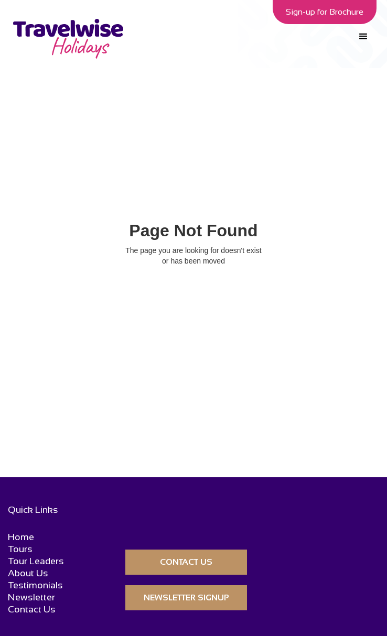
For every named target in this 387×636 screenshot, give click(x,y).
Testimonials (35, 585)
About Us (28, 573)
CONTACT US (186, 561)
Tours (20, 549)
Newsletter (31, 597)
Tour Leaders (36, 561)
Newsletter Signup (186, 597)
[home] (65, 39)
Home (21, 537)
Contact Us (32, 610)
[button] (363, 36)
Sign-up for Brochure (324, 11)
